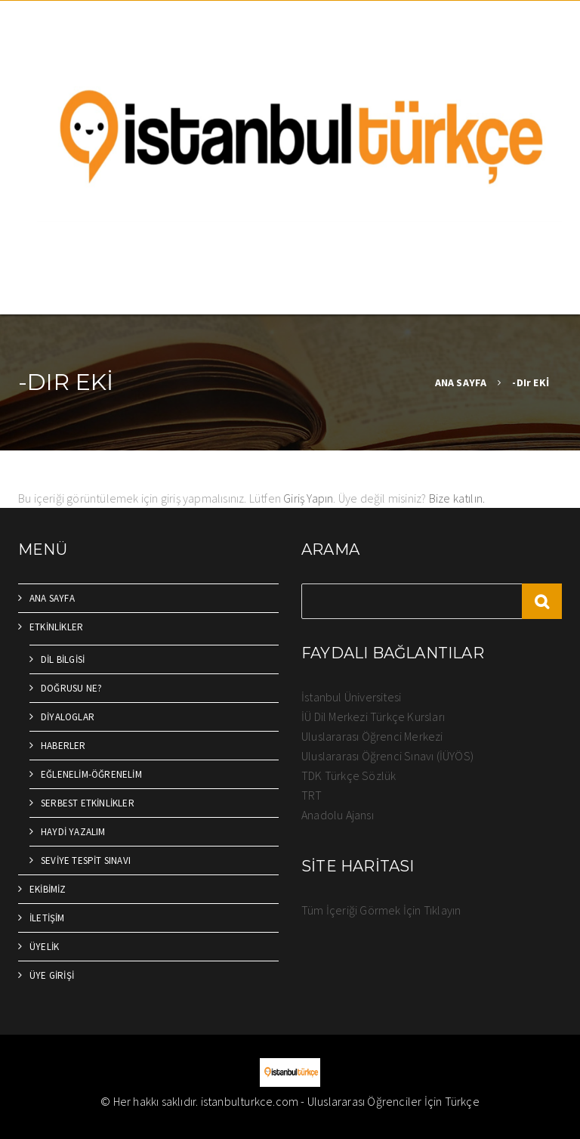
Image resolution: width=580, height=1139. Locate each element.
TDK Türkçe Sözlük (348, 775)
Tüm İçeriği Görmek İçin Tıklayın (381, 910)
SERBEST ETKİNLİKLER (87, 803)
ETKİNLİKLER (56, 627)
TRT (311, 795)
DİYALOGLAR (67, 716)
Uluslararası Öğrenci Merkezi (372, 736)
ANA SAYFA (461, 382)
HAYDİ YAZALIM (73, 831)
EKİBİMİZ (47, 889)
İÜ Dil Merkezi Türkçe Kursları (373, 716)
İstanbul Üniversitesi (351, 696)
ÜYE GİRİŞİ (51, 975)
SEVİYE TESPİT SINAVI (86, 860)
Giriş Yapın (308, 498)
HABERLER (63, 745)
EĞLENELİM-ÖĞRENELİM (91, 774)
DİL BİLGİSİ (63, 659)
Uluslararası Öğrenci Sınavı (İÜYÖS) (387, 755)
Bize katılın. (457, 498)
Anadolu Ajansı (337, 814)
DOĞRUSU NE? (71, 688)
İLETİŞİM (47, 918)
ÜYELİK (44, 946)
